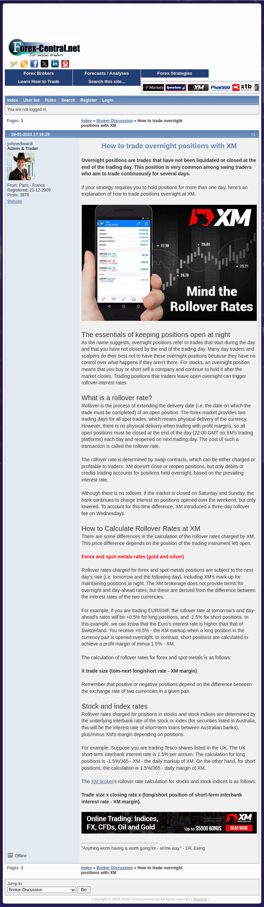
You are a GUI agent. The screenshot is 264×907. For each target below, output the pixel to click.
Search (68, 100)
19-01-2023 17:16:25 (30, 134)
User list (31, 100)
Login (107, 100)
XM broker (102, 781)
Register (88, 100)
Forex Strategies (174, 73)
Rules (50, 100)
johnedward (20, 143)
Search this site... (106, 81)
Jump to (48, 887)
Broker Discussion (115, 120)
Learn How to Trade (38, 81)
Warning (200, 899)
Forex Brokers (38, 73)
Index (12, 100)
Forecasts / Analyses (107, 73)
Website (14, 201)
